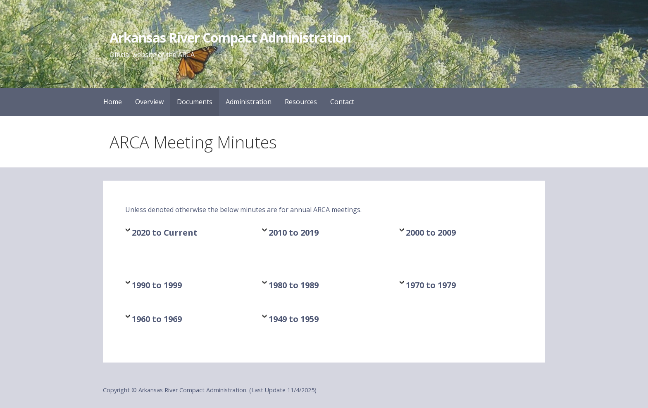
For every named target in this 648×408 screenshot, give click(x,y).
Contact (342, 101)
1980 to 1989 (294, 285)
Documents (194, 101)
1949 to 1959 (294, 318)
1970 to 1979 (431, 285)
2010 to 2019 (294, 232)
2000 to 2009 (431, 232)
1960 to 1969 (157, 318)
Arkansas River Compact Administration (230, 37)
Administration (249, 101)
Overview (149, 101)
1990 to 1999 (157, 285)
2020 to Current (165, 232)
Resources (301, 101)
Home (112, 101)
